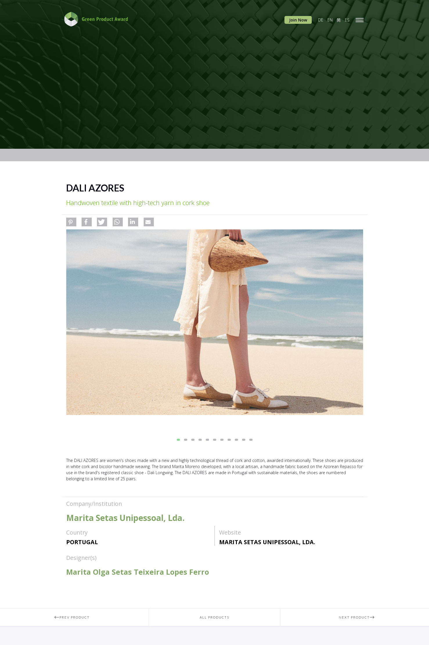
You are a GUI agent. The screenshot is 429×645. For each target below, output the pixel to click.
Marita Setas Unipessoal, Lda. (267, 542)
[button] (71, 222)
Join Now (298, 20)
